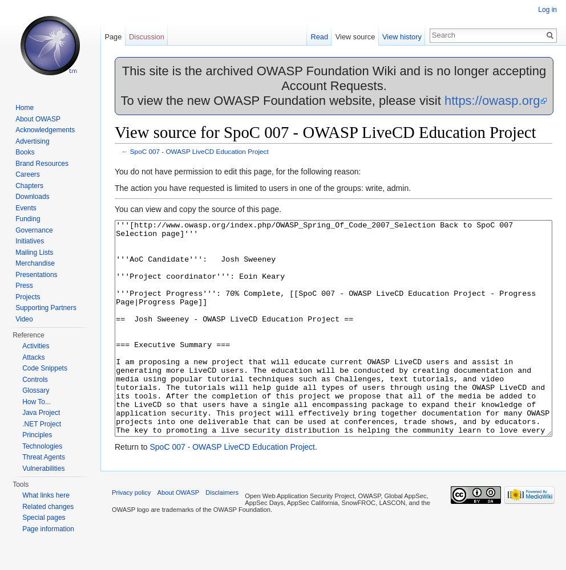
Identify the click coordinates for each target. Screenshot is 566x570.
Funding (27, 219)
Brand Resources (41, 164)
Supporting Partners (45, 308)
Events (26, 208)
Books (24, 152)
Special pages (43, 518)
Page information (48, 529)
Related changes (48, 507)
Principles (37, 435)
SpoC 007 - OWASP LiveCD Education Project (199, 151)
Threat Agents (43, 457)
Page (113, 36)
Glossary (35, 390)
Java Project (41, 413)
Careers (27, 174)
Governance (33, 230)
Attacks (33, 357)
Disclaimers (221, 535)
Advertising (32, 141)
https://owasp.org (492, 100)
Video (24, 319)
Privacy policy (131, 535)
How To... (36, 402)
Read (319, 36)
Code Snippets (44, 368)
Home (24, 108)
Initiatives (29, 241)
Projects (27, 297)
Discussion (146, 36)
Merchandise (35, 263)
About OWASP (37, 119)
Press (24, 286)
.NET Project (41, 424)
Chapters (29, 186)
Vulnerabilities (43, 469)
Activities (35, 346)
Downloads (32, 197)
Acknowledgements (45, 130)
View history (402, 36)
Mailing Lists (34, 252)
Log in (547, 10)
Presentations (36, 275)
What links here (46, 495)
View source (355, 36)
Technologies (42, 446)
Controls (35, 380)
